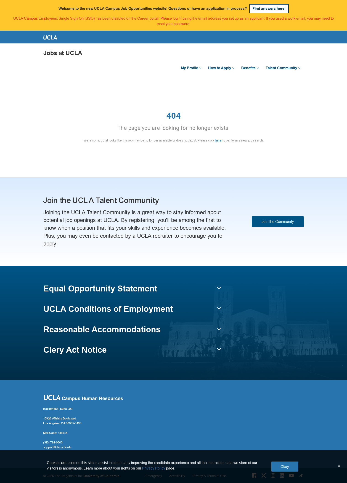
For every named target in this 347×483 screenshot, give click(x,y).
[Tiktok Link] (301, 475)
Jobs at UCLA (62, 53)
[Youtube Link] (291, 475)
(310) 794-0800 (53, 442)
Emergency (154, 476)
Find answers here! (269, 8)
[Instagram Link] (273, 475)
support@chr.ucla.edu (57, 447)
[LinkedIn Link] (282, 475)
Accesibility (177, 476)
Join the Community (278, 221)
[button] (132, 290)
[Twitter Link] (263, 475)
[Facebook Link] (254, 475)
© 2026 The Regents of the (81, 476)
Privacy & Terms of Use (209, 476)
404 (173, 116)
